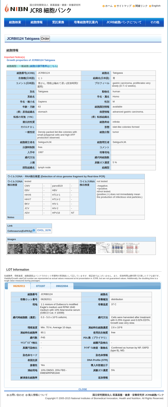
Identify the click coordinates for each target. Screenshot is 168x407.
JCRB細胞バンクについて (124, 22)
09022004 (62, 286)
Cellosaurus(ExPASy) (21, 231)
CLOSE (83, 389)
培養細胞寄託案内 (86, 22)
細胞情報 (37, 22)
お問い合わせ (16, 394)
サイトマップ (124, 6)
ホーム (108, 6)
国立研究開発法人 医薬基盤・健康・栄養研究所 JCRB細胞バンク (38, 8)
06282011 (19, 286)
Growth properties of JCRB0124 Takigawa (31, 60)
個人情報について (38, 394)
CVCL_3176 (44, 230)
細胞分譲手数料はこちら (43, 66)
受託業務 (58, 22)
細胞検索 (15, 22)
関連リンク (141, 6)
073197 (40, 286)
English (156, 5)
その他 (154, 22)
